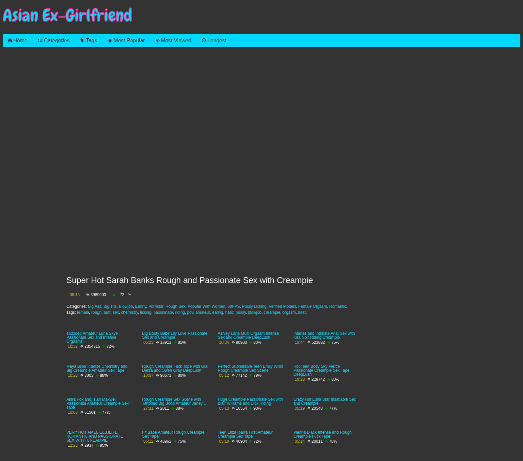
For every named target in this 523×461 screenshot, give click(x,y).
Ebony (140, 306)
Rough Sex (175, 306)
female (83, 312)
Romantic (337, 306)
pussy (240, 312)
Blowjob (126, 306)
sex (116, 312)
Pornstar (155, 306)
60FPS (233, 306)
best (302, 312)
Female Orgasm (312, 306)
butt (107, 312)
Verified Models (282, 306)
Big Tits (109, 306)
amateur (202, 312)
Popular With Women (206, 306)
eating (217, 312)
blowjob (255, 312)
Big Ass (94, 306)
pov (190, 312)
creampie (272, 312)
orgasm (289, 312)
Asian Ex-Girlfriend (67, 15)
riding (180, 312)
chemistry (129, 312)
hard (229, 312)
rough (96, 312)
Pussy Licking (254, 306)
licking (145, 312)
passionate (163, 312)
